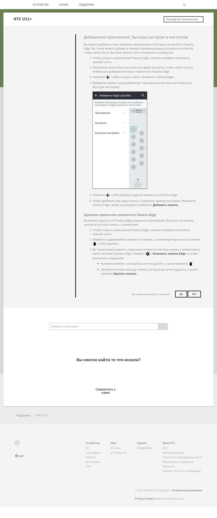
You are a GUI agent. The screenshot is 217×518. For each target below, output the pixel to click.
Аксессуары (87, 472)
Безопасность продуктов (177, 472)
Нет (194, 305)
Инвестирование (172, 463)
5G (80, 458)
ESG (164, 458)
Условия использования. (187, 501)
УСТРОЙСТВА (42, 4)
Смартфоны (86, 463)
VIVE (82, 477)
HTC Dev (110, 458)
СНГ (22, 466)
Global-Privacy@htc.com (168, 509)
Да (180, 305)
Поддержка (24, 426)
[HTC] (18, 5)
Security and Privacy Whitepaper (182, 481)
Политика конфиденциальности (182, 468)
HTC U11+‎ (44, 426)
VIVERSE (67, 4)
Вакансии (167, 477)
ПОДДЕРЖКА (92, 4)
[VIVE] (198, 4)
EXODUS (84, 468)
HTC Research (114, 463)
